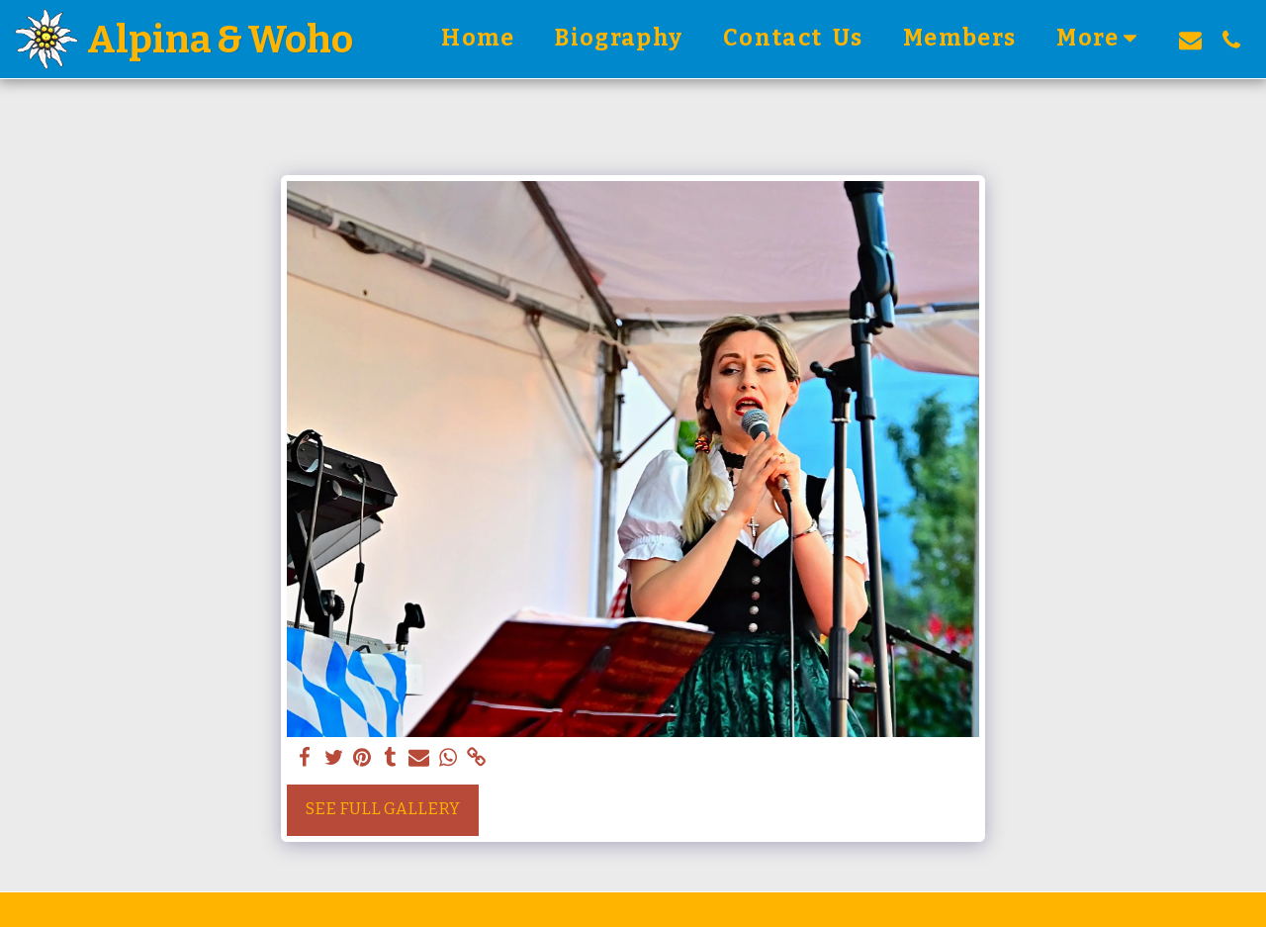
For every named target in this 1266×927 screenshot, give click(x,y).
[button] (1190, 39)
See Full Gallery (383, 808)
